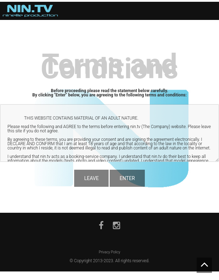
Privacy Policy (109, 252)
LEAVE (91, 178)
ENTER (127, 178)
